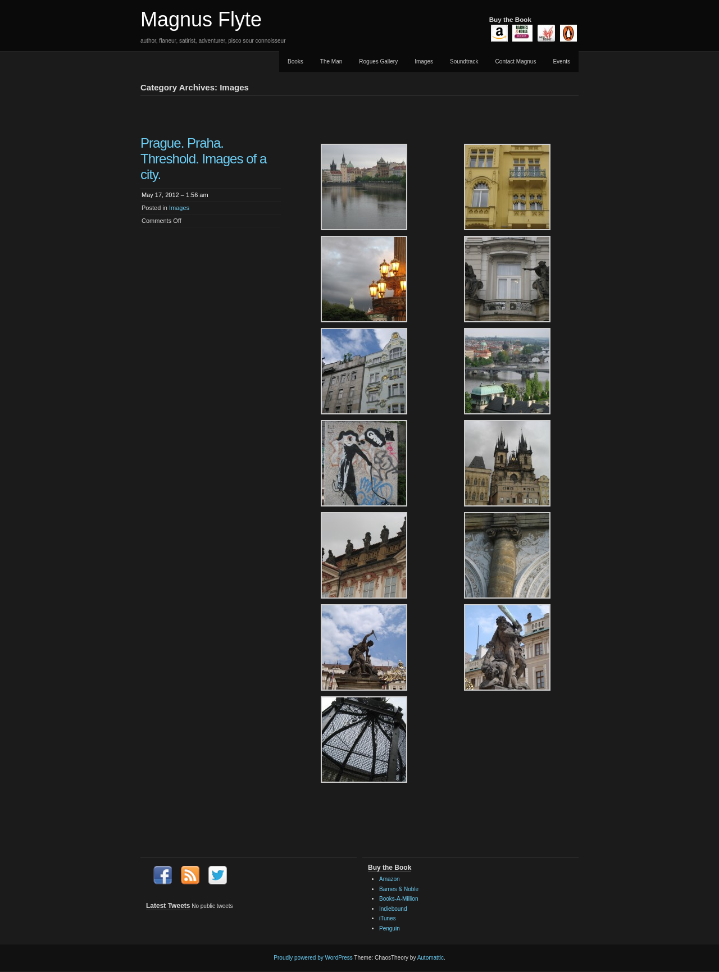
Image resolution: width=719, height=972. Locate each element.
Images (424, 61)
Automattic (430, 958)
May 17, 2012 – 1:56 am (175, 194)
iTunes (387, 918)
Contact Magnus (515, 61)
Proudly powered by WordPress (313, 958)
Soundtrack (464, 61)
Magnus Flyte (201, 19)
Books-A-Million (398, 899)
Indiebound (393, 909)
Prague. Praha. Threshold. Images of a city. (203, 158)
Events (561, 61)
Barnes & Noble (398, 889)
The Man (331, 61)
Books (295, 61)
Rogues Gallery (378, 61)
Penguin (389, 928)
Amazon (389, 879)
